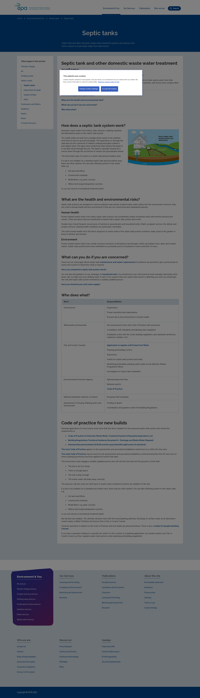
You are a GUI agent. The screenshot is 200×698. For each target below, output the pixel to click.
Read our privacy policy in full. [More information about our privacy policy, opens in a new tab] (108, 82)
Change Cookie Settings (88, 89)
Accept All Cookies (109, 89)
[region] (100, 83)
